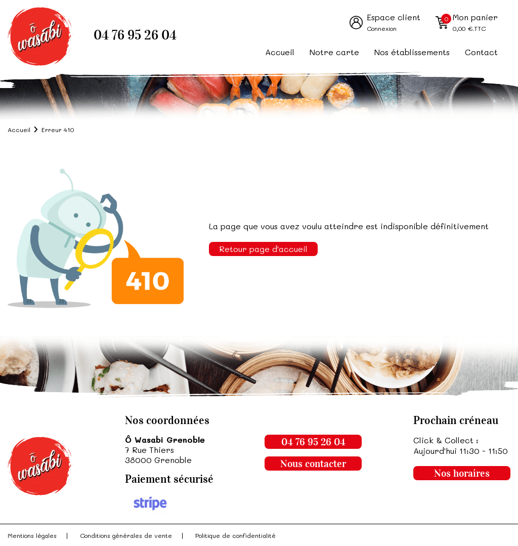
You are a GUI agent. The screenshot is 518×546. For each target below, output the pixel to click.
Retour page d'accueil (263, 248)
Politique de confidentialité (235, 535)
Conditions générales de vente (126, 535)
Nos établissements (412, 52)
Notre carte (334, 52)
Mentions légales (32, 535)
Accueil (279, 52)
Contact (481, 52)
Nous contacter (313, 463)
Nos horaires (462, 473)
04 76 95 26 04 (135, 35)
